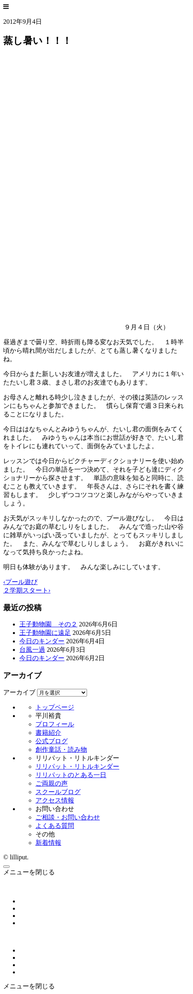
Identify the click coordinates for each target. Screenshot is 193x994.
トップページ (54, 707)
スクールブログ (58, 791)
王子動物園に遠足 (45, 632)
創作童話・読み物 (61, 749)
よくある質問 (54, 825)
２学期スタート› (26, 590)
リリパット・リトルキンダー (77, 766)
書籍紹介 (48, 732)
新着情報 (48, 842)
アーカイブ (19, 692)
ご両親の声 (51, 783)
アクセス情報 (54, 800)
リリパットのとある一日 (70, 774)
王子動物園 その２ (48, 624)
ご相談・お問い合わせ (67, 817)
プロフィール (54, 724)
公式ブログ (51, 741)
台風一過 (32, 649)
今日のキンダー (41, 641)
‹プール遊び (20, 581)
